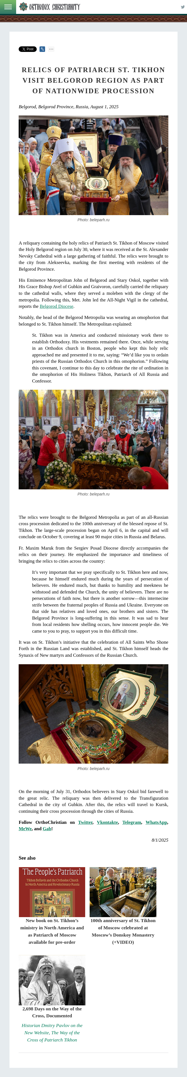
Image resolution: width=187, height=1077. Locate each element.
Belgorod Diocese (56, 306)
